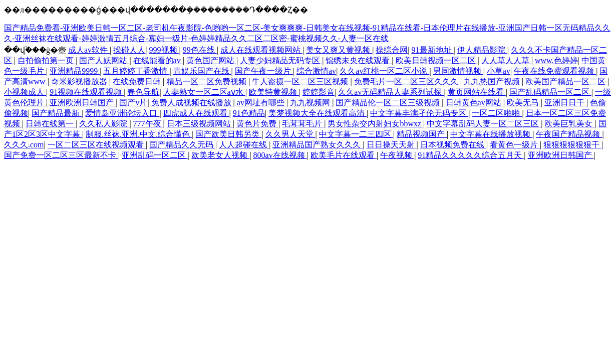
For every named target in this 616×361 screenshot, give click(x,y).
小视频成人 (25, 92)
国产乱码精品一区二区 (550, 92)
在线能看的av (158, 60)
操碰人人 (129, 50)
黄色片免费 (257, 123)
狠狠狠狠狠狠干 (572, 144)
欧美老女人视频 (220, 155)
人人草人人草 (506, 60)
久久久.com (24, 144)
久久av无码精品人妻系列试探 (391, 92)
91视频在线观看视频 (87, 92)
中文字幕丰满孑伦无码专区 (419, 113)
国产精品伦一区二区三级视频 (389, 102)
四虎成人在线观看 (196, 113)
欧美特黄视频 (274, 92)
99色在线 (200, 50)
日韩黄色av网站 (474, 102)
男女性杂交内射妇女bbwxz (375, 123)
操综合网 (392, 50)
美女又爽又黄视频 (339, 50)
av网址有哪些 (261, 102)
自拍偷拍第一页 (47, 60)
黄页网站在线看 (477, 92)
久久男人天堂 (290, 134)
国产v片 (133, 102)
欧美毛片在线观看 (344, 155)
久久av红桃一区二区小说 (384, 71)
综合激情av (316, 71)
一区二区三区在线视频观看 (97, 144)
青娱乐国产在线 (202, 71)
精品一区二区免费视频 (207, 81)
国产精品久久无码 (182, 144)
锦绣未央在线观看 (359, 60)
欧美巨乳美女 (569, 123)
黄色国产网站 (211, 60)
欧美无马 (524, 102)
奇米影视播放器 (80, 81)
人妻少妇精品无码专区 (281, 60)
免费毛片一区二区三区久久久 (407, 81)
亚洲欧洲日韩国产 (83, 102)
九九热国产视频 (493, 81)
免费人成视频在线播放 (192, 102)
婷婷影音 (318, 92)
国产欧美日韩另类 (228, 134)
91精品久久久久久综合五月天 (471, 155)
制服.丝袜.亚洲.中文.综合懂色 (139, 134)
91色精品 (249, 113)
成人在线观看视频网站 (261, 50)
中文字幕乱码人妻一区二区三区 (484, 123)
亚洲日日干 (565, 102)
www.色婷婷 (556, 60)
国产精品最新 (57, 113)
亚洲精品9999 (75, 71)
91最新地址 (433, 50)
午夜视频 (397, 155)
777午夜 (148, 123)
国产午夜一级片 (264, 71)
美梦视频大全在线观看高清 (317, 113)
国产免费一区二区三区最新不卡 (61, 155)
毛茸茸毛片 (303, 123)
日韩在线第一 (51, 123)
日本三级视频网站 (200, 123)
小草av (498, 71)
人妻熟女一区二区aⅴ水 (204, 92)
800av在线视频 (280, 155)
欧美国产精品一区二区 (566, 81)
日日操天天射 (392, 144)
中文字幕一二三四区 (356, 134)
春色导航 (143, 92)
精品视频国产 (422, 134)
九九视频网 (311, 102)
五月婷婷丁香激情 (136, 71)
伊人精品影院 (482, 50)
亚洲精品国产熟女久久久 (317, 144)
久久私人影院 (104, 123)
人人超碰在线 (244, 144)
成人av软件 (89, 50)
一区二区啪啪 (497, 113)
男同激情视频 (458, 71)
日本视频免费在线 (453, 144)
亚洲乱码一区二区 (155, 155)
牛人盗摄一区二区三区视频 (301, 81)
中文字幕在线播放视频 (491, 134)
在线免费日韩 (138, 81)
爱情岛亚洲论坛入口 (122, 113)
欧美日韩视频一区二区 (437, 60)
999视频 (164, 50)
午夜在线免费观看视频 (555, 71)
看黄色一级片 (515, 144)
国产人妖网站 (104, 60)
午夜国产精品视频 (569, 134)
